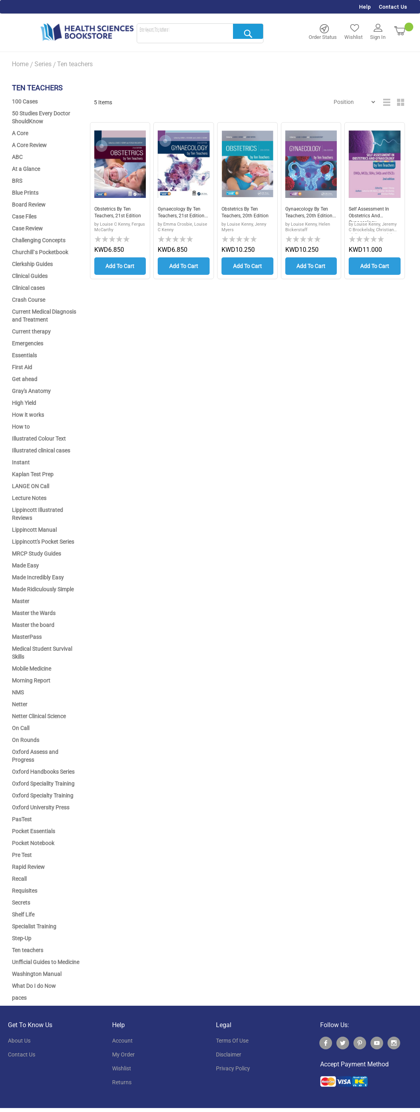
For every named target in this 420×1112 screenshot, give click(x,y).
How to (21, 427)
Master (20, 601)
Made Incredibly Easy (38, 577)
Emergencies (27, 343)
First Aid (22, 367)
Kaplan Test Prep (32, 474)
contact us (21, 1054)
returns (122, 1082)
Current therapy (31, 331)
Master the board (33, 625)
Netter (19, 704)
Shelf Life (23, 914)
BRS (17, 181)
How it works (28, 415)
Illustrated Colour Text (39, 438)
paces (19, 998)
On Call (20, 728)
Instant (21, 462)
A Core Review (29, 145)
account (122, 1040)
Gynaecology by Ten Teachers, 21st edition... (182, 214)
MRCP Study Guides (36, 553)
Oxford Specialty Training (42, 795)
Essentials (24, 355)
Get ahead (24, 379)
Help (365, 7)
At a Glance (26, 169)
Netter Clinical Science (39, 716)
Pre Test (22, 855)
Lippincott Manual (34, 530)
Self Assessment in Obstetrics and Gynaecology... (372, 214)
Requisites (24, 891)
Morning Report (31, 680)
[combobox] (200, 34)
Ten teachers (27, 950)
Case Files (24, 216)
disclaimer (228, 1054)
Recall (19, 879)
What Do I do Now (34, 986)
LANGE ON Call (30, 486)
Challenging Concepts (38, 240)
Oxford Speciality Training (43, 783)
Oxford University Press (40, 807)
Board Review (29, 204)
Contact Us (393, 7)
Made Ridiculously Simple (43, 589)
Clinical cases (28, 288)
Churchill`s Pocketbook (40, 252)
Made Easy (25, 565)
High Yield (24, 403)
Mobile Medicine (31, 668)
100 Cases (25, 101)
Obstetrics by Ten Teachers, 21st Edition (115, 214)
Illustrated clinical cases (41, 450)
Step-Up (21, 938)
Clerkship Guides (32, 264)
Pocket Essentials (33, 831)
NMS (18, 692)
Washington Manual (36, 974)
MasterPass (27, 637)
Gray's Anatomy (31, 391)
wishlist (121, 1068)
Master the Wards (33, 613)
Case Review (27, 228)
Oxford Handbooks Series (43, 772)
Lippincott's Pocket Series (43, 542)
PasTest (22, 819)
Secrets (21, 902)
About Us (19, 1040)
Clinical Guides (30, 276)
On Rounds (25, 740)
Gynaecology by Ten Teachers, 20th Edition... (310, 214)
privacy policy (233, 1068)
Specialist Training (34, 926)
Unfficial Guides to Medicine (45, 962)
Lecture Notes (29, 498)
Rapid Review (28, 867)
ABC (17, 157)
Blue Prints (25, 193)
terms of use (232, 1040)
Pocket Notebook (33, 843)
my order (123, 1054)
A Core (20, 133)
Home (20, 64)
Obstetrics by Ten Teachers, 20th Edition (242, 214)
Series (43, 64)
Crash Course (28, 300)
